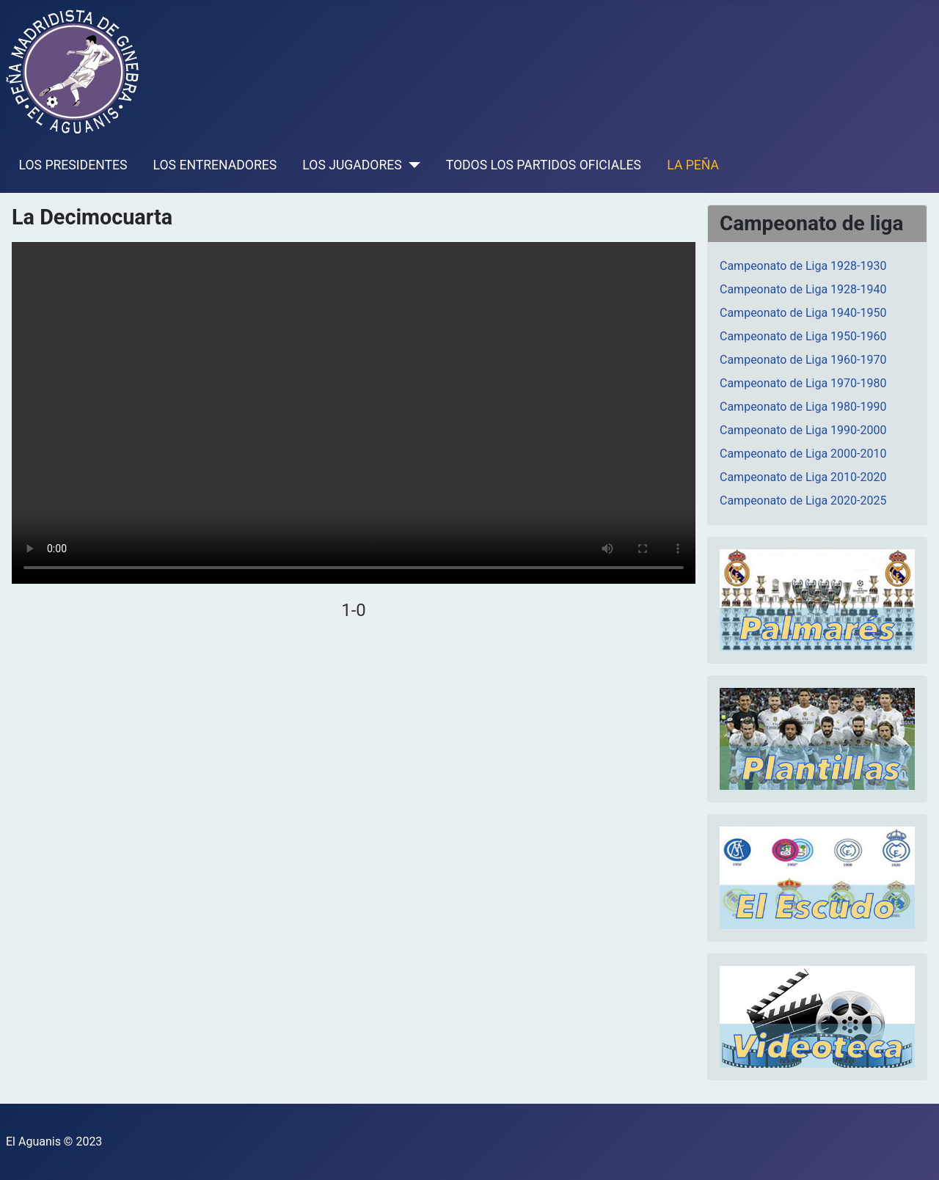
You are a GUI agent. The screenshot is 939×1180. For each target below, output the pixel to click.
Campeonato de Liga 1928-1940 (803, 289)
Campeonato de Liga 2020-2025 (803, 500)
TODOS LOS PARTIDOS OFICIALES (543, 165)
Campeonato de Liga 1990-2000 (803, 430)
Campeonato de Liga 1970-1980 (803, 383)
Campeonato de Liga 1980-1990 (803, 407)
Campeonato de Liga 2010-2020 (803, 477)
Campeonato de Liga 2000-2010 (803, 454)
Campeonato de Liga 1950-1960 (803, 336)
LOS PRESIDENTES (73, 165)
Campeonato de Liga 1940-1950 (803, 313)
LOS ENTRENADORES (215, 165)
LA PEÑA (693, 165)
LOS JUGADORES (351, 165)
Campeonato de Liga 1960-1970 (803, 360)
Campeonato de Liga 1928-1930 (803, 266)
